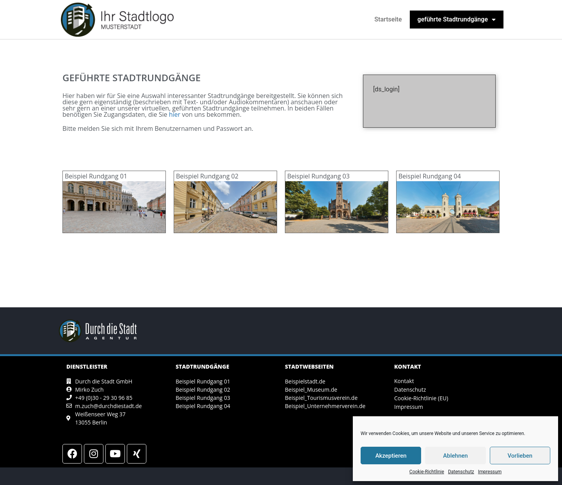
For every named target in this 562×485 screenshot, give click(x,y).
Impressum (490, 471)
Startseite (388, 19)
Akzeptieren (391, 455)
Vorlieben (519, 455)
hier (174, 114)
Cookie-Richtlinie (426, 471)
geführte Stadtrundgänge (457, 19)
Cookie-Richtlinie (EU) (421, 398)
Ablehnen (455, 455)
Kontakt (404, 381)
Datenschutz (461, 471)
